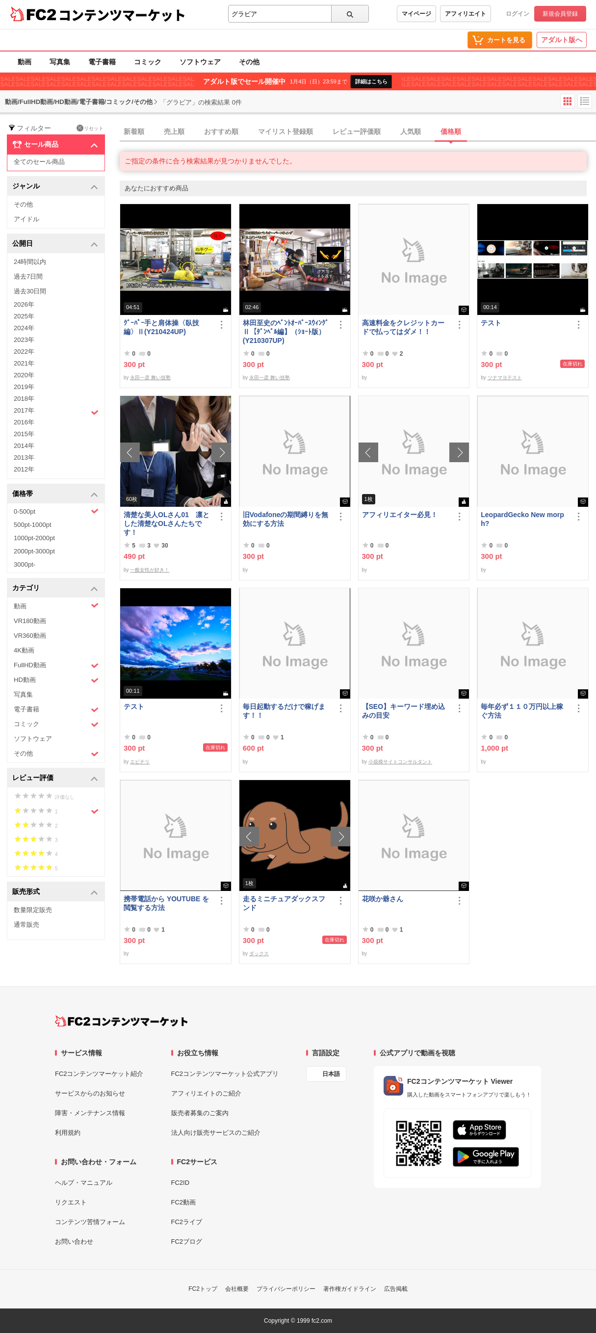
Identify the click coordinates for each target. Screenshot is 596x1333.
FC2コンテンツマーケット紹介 (99, 1073)
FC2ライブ (187, 1222)
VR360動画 (30, 635)
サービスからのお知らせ (90, 1093)
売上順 (174, 131)
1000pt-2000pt (34, 538)
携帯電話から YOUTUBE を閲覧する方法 (166, 903)
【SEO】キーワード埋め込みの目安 (403, 711)
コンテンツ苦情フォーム (90, 1222)
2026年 (24, 304)
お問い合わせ (74, 1241)
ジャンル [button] (55, 186)
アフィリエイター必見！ (400, 515)
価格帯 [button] (55, 494)
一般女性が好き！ (149, 570)
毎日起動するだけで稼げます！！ (284, 711)
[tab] (358, 132)
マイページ (416, 13)
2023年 (24, 339)
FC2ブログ (187, 1241)
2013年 (24, 457)
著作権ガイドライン (349, 1288)
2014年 (24, 445)
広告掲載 (396, 1288)
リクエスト (71, 1202)
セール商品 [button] (55, 145)
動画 (24, 62)
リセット (90, 128)
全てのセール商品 (39, 161)
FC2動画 (183, 1202)
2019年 (24, 387)
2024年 (24, 328)
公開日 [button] (55, 244)
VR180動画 (30, 621)
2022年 (24, 351)
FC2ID (180, 1182)
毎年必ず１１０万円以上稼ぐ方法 (522, 711)
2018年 (24, 398)
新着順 (134, 131)
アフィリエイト (465, 13)
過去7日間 (28, 276)
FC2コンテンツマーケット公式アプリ (225, 1073)
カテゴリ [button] (55, 588)
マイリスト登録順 (285, 131)
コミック (147, 62)
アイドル (26, 219)
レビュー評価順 (357, 131)
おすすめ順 (221, 131)
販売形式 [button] (55, 892)
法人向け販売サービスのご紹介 (215, 1132)
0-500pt (56, 511)
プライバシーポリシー (286, 1288)
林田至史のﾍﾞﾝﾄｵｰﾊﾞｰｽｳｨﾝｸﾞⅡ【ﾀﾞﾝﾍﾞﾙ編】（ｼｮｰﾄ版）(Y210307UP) (286, 331)
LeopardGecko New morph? (522, 519)
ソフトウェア (200, 62)
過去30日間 (30, 291)
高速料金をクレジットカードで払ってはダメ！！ (403, 327)
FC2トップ (202, 1288)
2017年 (56, 412)
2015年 (24, 434)
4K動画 (24, 650)
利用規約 (67, 1132)
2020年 (24, 375)
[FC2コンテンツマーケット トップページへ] (121, 1021)
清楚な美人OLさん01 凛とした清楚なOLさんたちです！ (166, 523)
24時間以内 (30, 261)
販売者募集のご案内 (200, 1113)
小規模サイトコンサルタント (400, 761)
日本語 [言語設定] (331, 1074)
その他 (249, 62)
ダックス (259, 953)
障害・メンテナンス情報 (90, 1113)
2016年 (24, 422)
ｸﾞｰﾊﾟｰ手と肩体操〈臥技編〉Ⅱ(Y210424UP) (161, 327)
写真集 (60, 62)
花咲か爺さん (382, 899)
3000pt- (24, 564)
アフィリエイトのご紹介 (206, 1093)
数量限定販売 (33, 910)
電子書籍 (102, 62)
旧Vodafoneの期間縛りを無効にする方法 (286, 519)
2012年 (24, 469)
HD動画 (56, 680)
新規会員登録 (560, 13)
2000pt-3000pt (34, 551)
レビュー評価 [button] (55, 778)
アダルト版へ (561, 40)
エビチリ (140, 761)
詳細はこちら (371, 81)
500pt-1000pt (33, 524)
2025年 (24, 316)
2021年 (24, 363)
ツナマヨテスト (505, 377)
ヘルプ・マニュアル (83, 1182)
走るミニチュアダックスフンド (284, 903)
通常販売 (26, 924)
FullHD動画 (56, 665)
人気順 (410, 131)
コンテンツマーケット (122, 14)
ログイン (517, 13)
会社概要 (237, 1288)
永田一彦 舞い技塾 (150, 377)
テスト (491, 323)
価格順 (451, 131)
